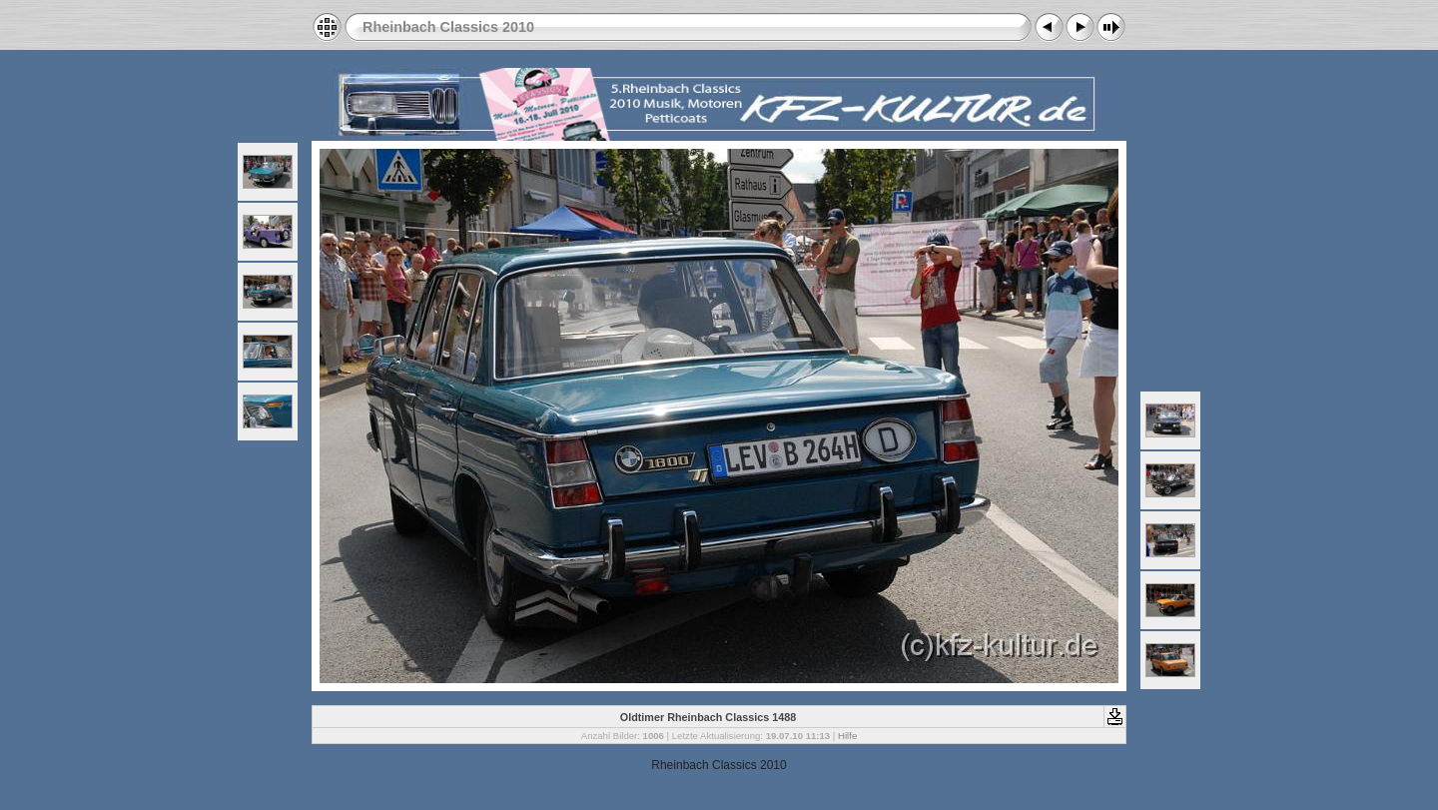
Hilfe (847, 735)
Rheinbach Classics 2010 (448, 27)
